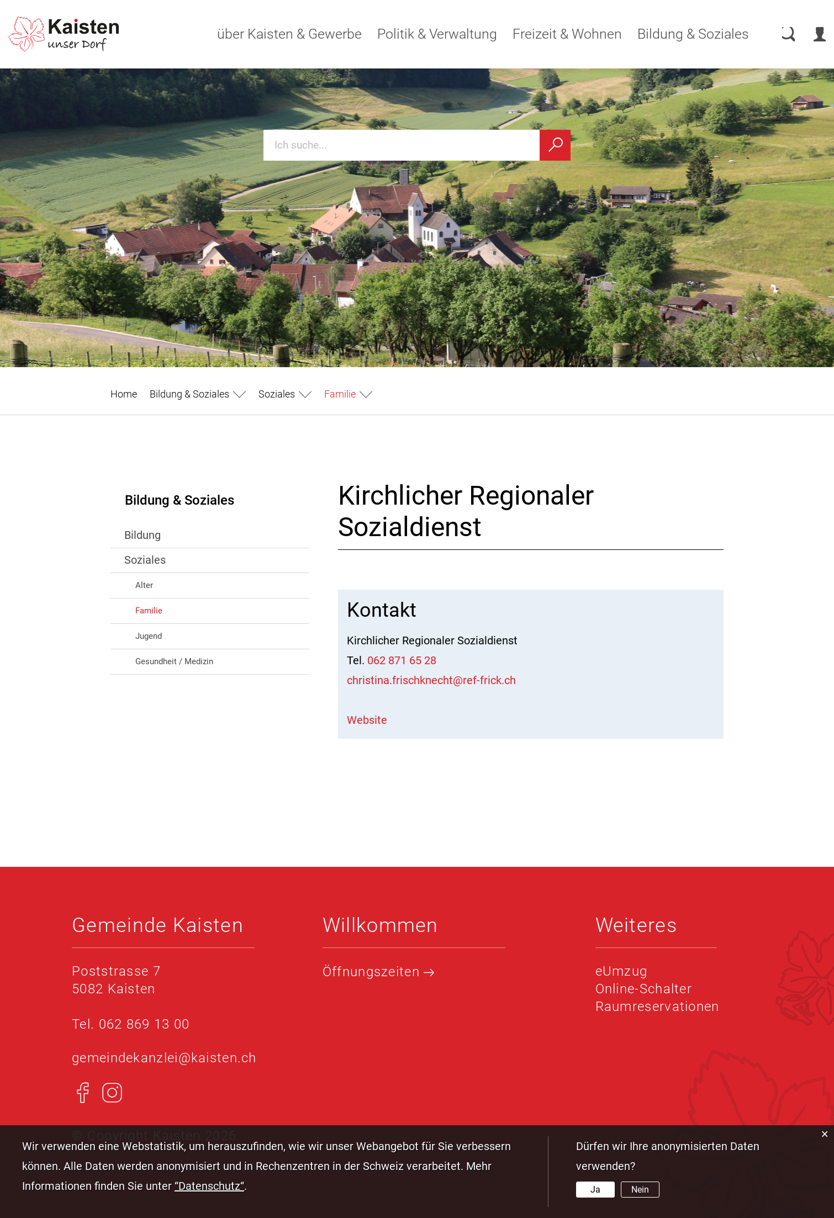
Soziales (145, 559)
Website (375, 720)
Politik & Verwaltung (427, 34)
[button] (198, 394)
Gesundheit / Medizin (174, 661)
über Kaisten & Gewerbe (279, 34)
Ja (595, 1189)
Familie (172, 610)
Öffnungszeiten (379, 971)
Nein (640, 1189)
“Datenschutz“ (209, 1186)
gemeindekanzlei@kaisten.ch (164, 1058)
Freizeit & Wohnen (556, 34)
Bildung (142, 535)
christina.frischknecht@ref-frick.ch (431, 680)
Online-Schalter (644, 989)
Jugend (148, 636)
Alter (144, 585)
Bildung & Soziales (682, 34)
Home (123, 394)
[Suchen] (555, 145)
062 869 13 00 (144, 1024)
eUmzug (621, 971)
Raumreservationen (657, 1006)
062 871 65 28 (401, 660)
